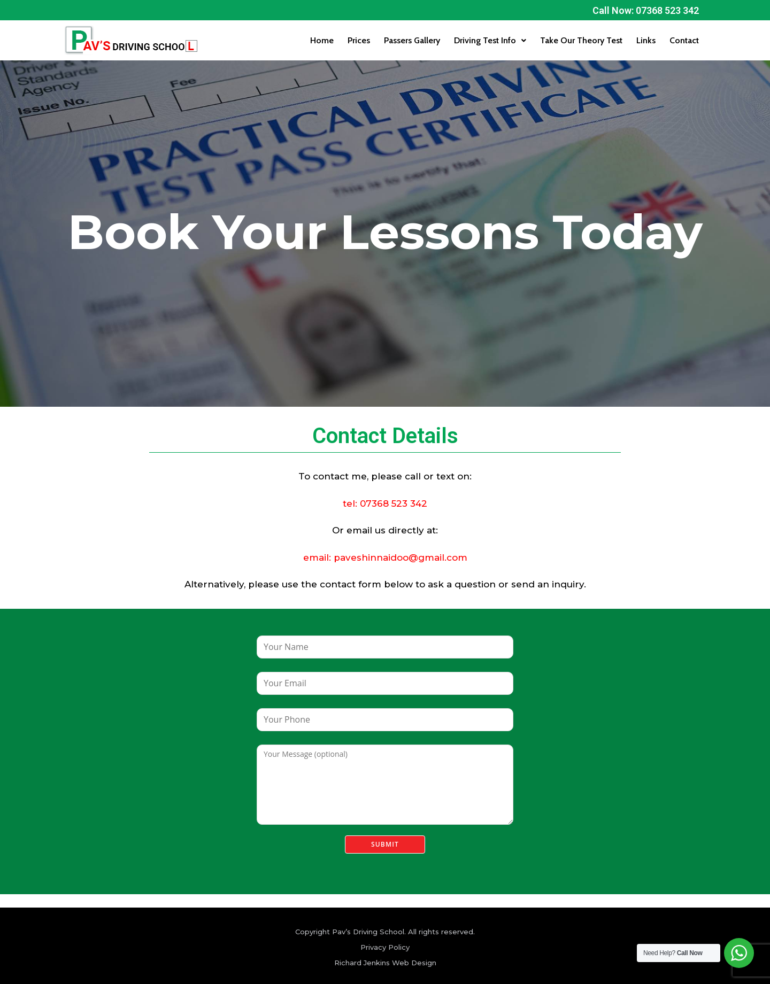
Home (322, 40)
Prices (359, 40)
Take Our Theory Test (581, 40)
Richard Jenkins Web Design (385, 962)
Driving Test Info (490, 40)
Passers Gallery (412, 40)
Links (646, 40)
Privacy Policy (385, 947)
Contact (684, 40)
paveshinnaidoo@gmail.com (400, 557)
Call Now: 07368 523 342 (645, 10)
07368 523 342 (393, 503)
